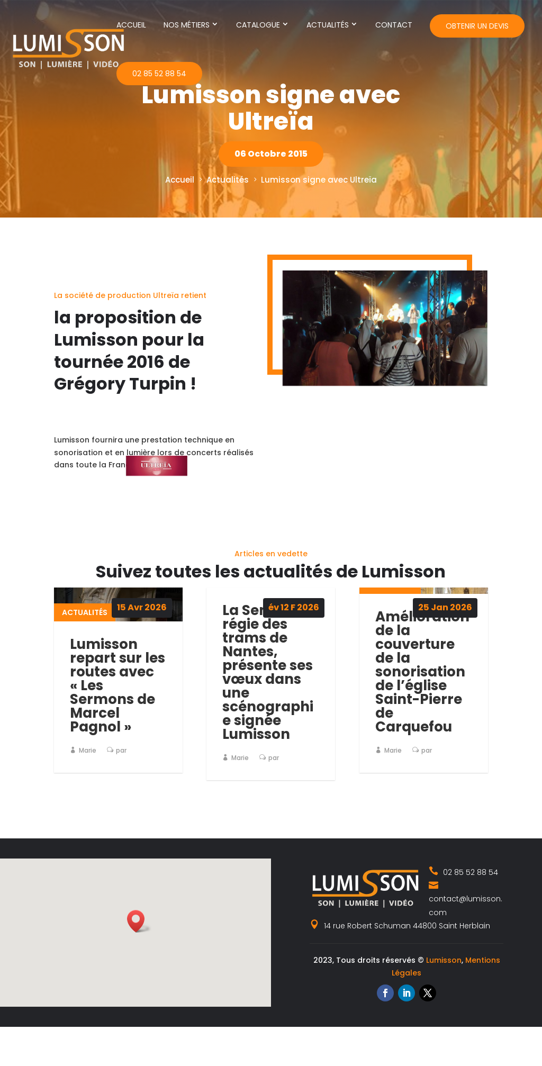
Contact (393, 25)
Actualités (327, 25)
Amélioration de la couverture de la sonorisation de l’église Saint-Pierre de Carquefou (422, 671)
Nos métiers (187, 25)
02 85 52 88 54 (159, 73)
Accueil (131, 25)
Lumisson (444, 960)
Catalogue (258, 25)
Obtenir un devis (477, 26)
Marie (87, 750)
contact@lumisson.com (465, 898)
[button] (139, 921)
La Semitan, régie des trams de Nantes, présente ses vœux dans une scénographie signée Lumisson (267, 672)
